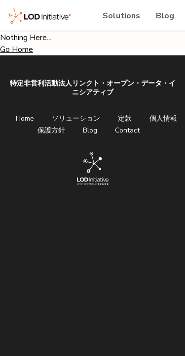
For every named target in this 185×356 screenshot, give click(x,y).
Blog (165, 15)
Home (25, 118)
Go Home (16, 49)
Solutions (121, 15)
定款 (125, 118)
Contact (127, 130)
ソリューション (76, 118)
